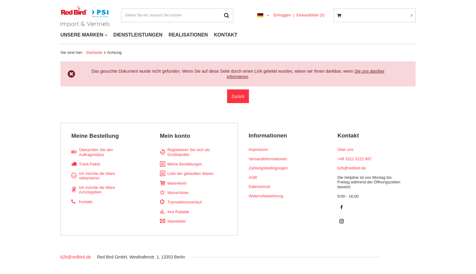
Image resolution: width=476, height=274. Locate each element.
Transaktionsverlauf (185, 202)
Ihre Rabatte (178, 212)
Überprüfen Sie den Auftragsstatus (96, 152)
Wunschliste (178, 192)
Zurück (238, 96)
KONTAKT (225, 34)
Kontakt (85, 201)
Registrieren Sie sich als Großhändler (189, 152)
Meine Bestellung (95, 136)
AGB (253, 177)
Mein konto (175, 136)
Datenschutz (259, 186)
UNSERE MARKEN (81, 34)
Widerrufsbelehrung (266, 196)
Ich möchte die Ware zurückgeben (97, 190)
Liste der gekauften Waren (191, 173)
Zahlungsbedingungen (268, 168)
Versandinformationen (268, 159)
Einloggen (282, 15)
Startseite (94, 52)
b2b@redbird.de (75, 257)
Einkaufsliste (310, 15)
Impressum (258, 149)
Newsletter (177, 221)
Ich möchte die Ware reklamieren (97, 176)
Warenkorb (177, 183)
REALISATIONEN (188, 34)
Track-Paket (89, 164)
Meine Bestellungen (185, 164)
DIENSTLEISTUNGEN (137, 34)
